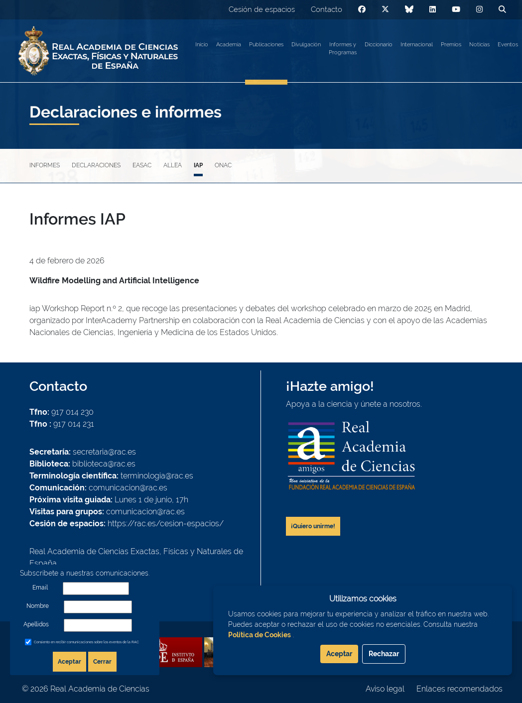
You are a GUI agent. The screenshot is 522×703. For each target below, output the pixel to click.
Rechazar (384, 654)
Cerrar (102, 661)
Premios (451, 44)
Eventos (508, 44)
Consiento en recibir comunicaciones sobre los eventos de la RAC (86, 642)
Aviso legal (385, 689)
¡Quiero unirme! (313, 526)
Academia (228, 44)
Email (40, 587)
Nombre (37, 605)
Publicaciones (266, 44)
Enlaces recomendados (459, 689)
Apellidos (36, 624)
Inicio (201, 44)
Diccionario (378, 44)
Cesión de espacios (262, 9)
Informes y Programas (343, 48)
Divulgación (306, 44)
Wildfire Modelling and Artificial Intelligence (114, 280)
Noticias (479, 44)
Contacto (326, 9)
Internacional (416, 44)
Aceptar (69, 661)
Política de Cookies (259, 635)
